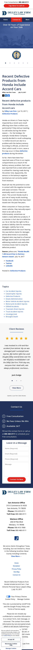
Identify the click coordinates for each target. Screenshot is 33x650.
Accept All (11, 639)
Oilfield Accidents (12, 306)
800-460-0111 (20, 514)
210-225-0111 (19, 511)
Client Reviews (16, 328)
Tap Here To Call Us (16, 6)
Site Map (17, 572)
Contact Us (16, 20)
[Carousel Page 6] (27, 63)
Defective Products (10, 114)
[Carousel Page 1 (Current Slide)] (5, 63)
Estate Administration (14, 299)
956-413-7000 (19, 527)
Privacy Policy (16, 569)
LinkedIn (9, 266)
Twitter (9, 263)
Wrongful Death (12, 317)
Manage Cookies (23, 599)
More (27, 20)
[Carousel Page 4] (19, 63)
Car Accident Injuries (13, 291)
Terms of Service (14, 609)
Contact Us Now (16, 479)
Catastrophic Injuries (14, 294)
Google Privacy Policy (18, 606)
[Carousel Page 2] (10, 63)
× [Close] (20, 630)
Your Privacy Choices (16, 596)
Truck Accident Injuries (14, 312)
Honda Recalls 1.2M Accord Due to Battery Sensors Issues (15, 254)
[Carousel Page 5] (23, 63)
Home (5, 20)
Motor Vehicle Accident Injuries (17, 301)
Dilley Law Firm (10, 111)
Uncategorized (11, 314)
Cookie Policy (10, 599)
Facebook (9, 261)
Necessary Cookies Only (11, 644)
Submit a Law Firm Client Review (16, 396)
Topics (5, 286)
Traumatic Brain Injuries (15, 309)
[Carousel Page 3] (14, 63)
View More (16, 388)
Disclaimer (16, 566)
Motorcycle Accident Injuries (16, 304)
